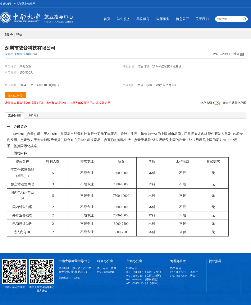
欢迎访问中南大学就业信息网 (17, 3)
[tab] (14, 115)
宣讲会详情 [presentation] (14, 115)
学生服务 (123, 19)
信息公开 (182, 19)
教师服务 (162, 19)
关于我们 (202, 19)
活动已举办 (15, 95)
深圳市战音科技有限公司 (21, 54)
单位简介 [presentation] (33, 115)
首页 (107, 19)
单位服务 (143, 19)
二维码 (235, 54)
